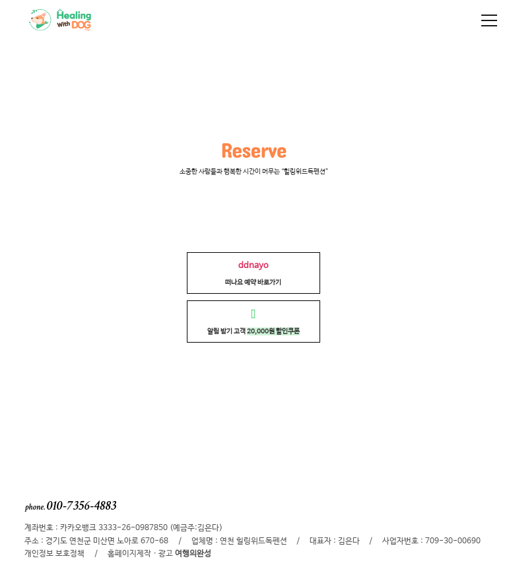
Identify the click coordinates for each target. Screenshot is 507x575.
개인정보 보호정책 (54, 553)
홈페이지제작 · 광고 (159, 553)
